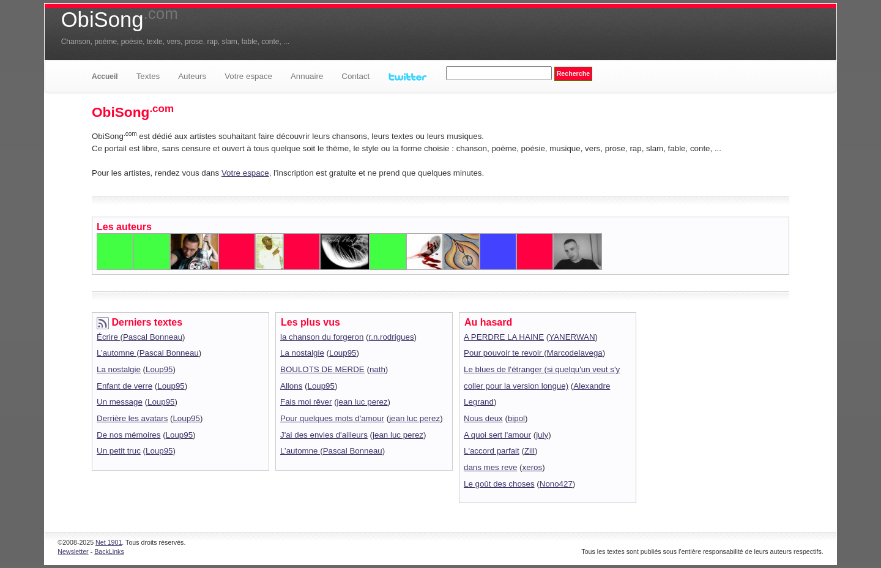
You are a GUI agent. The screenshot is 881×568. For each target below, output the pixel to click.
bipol (516, 418)
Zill (529, 450)
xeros (532, 467)
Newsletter (73, 551)
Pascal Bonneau (152, 337)
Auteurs (192, 76)
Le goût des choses (499, 483)
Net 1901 (108, 542)
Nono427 (556, 483)
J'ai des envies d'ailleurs (324, 434)
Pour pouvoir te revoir (504, 352)
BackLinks (109, 551)
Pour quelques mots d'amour (332, 418)
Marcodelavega (575, 352)
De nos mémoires (128, 434)
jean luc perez (362, 401)
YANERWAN (572, 337)
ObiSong (119, 19)
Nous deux (483, 418)
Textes (148, 76)
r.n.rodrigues (391, 337)
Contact (355, 76)
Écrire (109, 337)
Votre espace (248, 76)
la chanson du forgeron (321, 337)
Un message (120, 401)
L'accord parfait (491, 450)
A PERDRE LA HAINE (504, 337)
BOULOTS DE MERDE (322, 369)
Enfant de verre (124, 385)
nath (377, 369)
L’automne (116, 352)
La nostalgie (119, 369)
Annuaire (307, 76)
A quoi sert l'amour (497, 434)
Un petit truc (119, 450)
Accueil (105, 76)
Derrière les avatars (132, 418)
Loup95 (159, 369)
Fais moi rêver (306, 401)
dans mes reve (490, 467)
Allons (291, 385)
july (542, 434)
